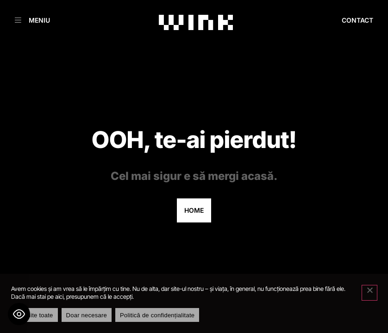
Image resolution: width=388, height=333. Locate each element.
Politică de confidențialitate (157, 315)
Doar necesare (86, 315)
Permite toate (34, 315)
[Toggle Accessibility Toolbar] (19, 314)
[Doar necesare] (369, 293)
